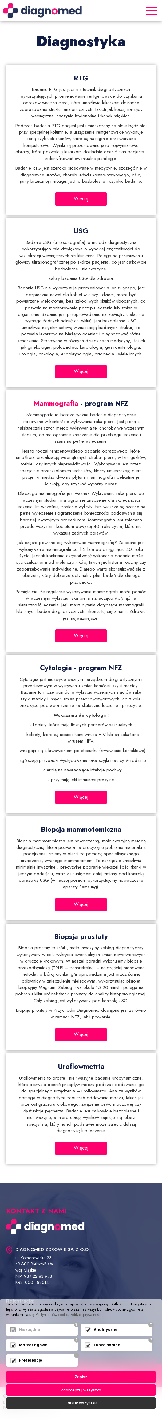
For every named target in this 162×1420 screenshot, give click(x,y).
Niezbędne (29, 1329)
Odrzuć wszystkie (81, 1403)
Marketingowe (33, 1344)
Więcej (81, 198)
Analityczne (105, 1329)
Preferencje (30, 1360)
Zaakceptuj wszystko (81, 1390)
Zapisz (81, 1376)
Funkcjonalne (107, 1344)
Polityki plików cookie (52, 1314)
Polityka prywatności (85, 1314)
